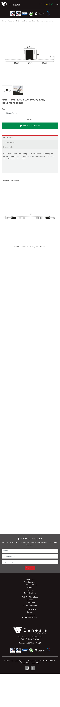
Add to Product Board (30, 126)
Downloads (8, 147)
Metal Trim (30, 590)
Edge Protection (30, 582)
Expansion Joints (30, 593)
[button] (41, 4)
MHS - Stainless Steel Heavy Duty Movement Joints (34, 21)
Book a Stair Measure (30, 617)
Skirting (30, 600)
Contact (30, 612)
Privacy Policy (25, 663)
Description (8, 138)
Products (11, 21)
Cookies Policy (34, 663)
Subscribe (30, 568)
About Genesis (30, 615)
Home (4, 21)
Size (3, 109)
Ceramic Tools (30, 579)
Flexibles (30, 588)
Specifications (9, 142)
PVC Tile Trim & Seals (30, 597)
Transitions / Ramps (30, 605)
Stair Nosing (30, 602)
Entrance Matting (30, 585)
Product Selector (30, 609)
